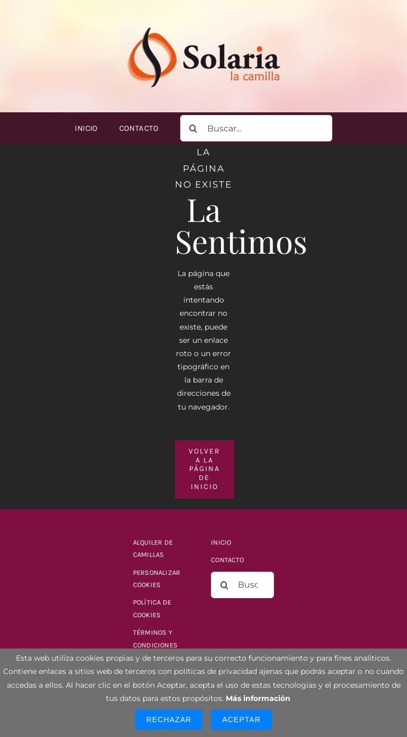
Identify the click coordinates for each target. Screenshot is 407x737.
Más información (258, 698)
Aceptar (241, 719)
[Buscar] (193, 128)
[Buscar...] (256, 128)
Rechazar (168, 719)
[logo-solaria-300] (203, 25)
